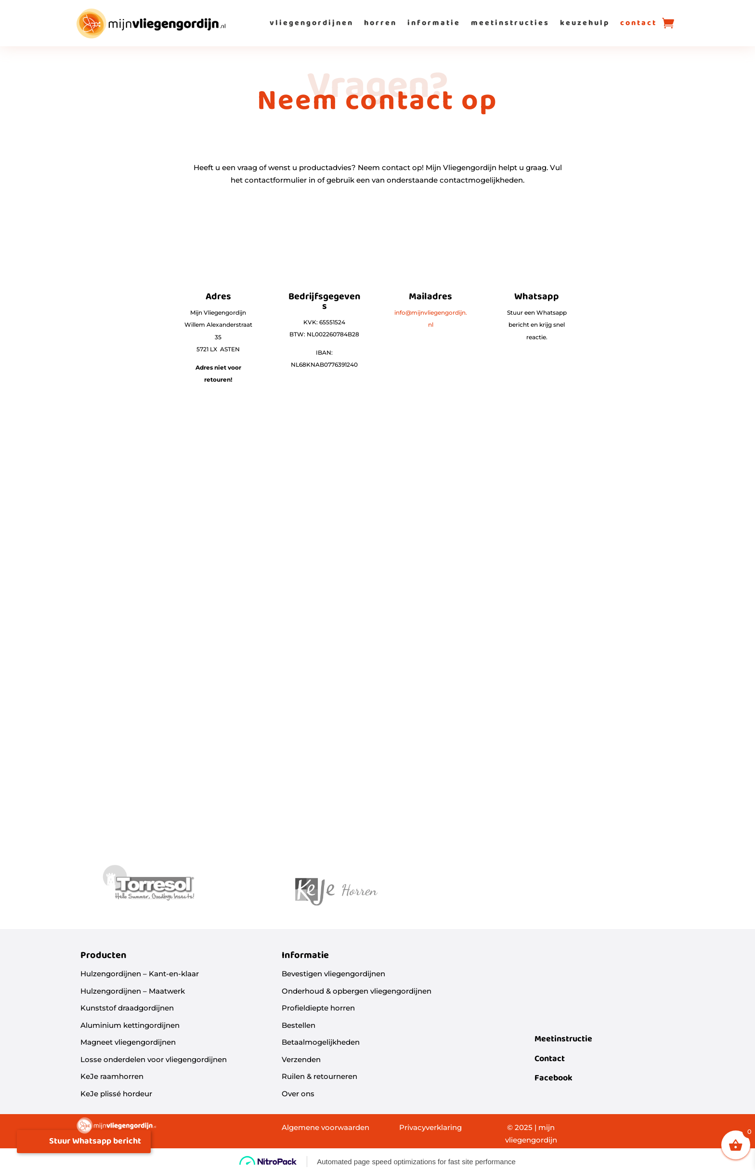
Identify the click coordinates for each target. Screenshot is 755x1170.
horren (380, 22)
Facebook (553, 1078)
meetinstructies (510, 22)
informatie (433, 22)
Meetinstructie (563, 1039)
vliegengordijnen (311, 22)
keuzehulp (585, 22)
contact (638, 22)
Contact (549, 1058)
